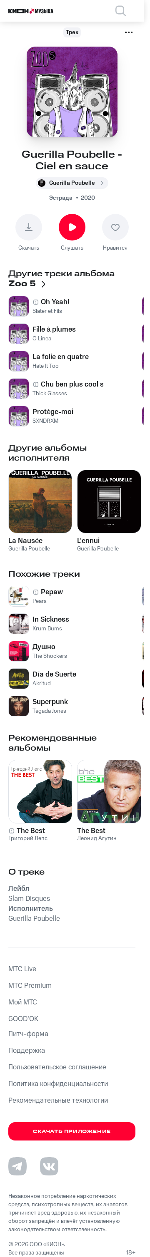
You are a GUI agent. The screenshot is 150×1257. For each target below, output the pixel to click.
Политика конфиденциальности (58, 1084)
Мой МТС (22, 1002)
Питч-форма (28, 1034)
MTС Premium (30, 986)
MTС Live (22, 969)
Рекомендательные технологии (58, 1101)
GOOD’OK (23, 1019)
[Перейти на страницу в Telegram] (17, 1166)
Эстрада (60, 198)
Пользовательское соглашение (57, 1067)
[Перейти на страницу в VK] (49, 1166)
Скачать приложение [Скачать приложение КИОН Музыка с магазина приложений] (72, 1131)
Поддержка (26, 1051)
